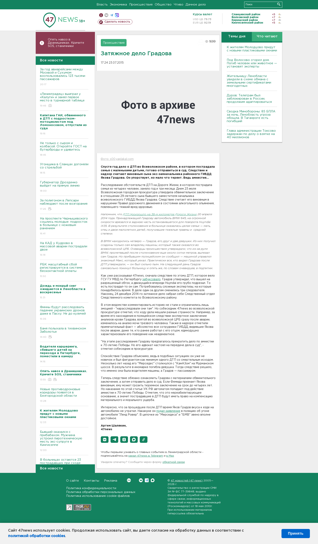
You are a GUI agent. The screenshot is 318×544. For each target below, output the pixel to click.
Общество (163, 4)
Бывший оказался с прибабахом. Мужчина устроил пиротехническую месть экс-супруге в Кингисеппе (64, 441)
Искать (278, 4)
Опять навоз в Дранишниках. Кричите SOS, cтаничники (66, 42)
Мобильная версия (101, 15)
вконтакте (106, 15)
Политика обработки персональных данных (100, 492)
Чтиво (178, 4)
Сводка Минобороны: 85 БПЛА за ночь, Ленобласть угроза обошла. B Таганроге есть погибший (251, 116)
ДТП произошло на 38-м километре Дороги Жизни (160, 214)
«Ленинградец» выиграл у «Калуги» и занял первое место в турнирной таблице (64, 100)
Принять (295, 533)
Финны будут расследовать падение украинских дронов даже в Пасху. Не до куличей (64, 313)
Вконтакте (129, 480)
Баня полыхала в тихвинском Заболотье (64, 333)
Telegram (147, 480)
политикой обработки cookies (36, 536)
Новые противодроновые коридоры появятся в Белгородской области (64, 395)
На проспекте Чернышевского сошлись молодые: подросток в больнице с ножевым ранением (64, 226)
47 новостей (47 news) (187, 481)
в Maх (170, 456)
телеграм (112, 15)
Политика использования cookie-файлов (98, 496)
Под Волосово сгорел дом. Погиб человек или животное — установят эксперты (252, 63)
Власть (102, 4)
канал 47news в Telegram (145, 456)
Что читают (267, 36)
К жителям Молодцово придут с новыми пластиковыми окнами (252, 49)
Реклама (110, 480)
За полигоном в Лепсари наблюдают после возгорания (64, 205)
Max (153, 480)
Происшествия (141, 4)
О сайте (72, 480)
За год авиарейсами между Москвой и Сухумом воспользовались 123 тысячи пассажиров (64, 77)
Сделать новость (117, 22)
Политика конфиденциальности (91, 488)
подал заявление (168, 411)
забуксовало (151, 279)
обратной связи (173, 462)
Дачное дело (196, 4)
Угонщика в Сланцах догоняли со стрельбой (64, 169)
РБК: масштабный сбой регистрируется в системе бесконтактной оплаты (64, 270)
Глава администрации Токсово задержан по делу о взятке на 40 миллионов (251, 134)
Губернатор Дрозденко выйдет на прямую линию (64, 187)
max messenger (117, 15)
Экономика (118, 4)
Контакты (91, 480)
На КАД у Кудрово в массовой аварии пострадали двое (64, 249)
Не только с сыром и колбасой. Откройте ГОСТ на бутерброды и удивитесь (64, 149)
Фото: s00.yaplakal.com (117, 159)
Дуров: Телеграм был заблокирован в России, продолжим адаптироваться (249, 98)
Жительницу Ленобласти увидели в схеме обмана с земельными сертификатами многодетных (249, 81)
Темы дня (236, 36)
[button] (105, 439)
